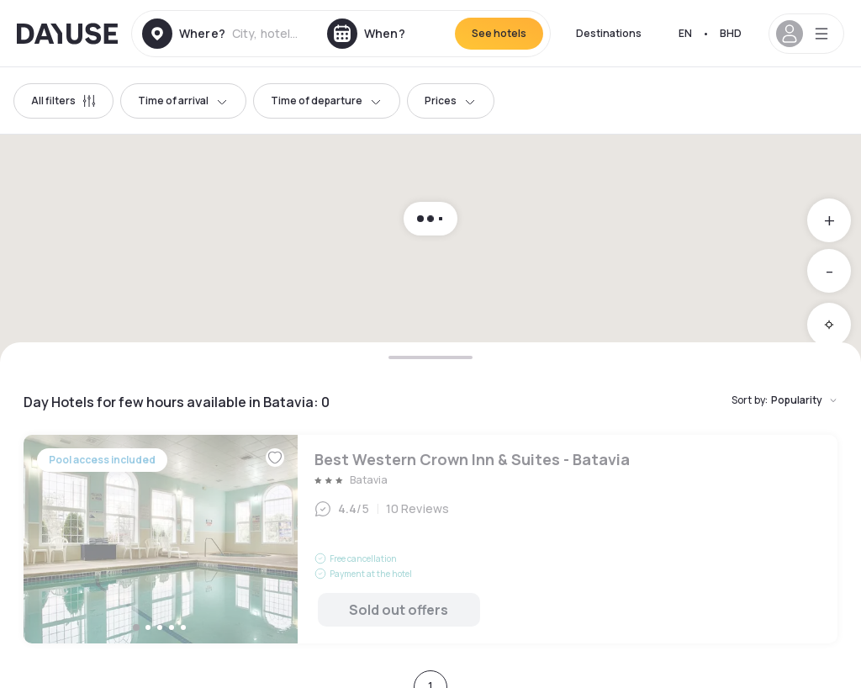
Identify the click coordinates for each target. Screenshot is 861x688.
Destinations (609, 33)
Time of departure (327, 100)
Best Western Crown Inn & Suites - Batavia (430, 539)
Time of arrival (183, 100)
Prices (451, 100)
